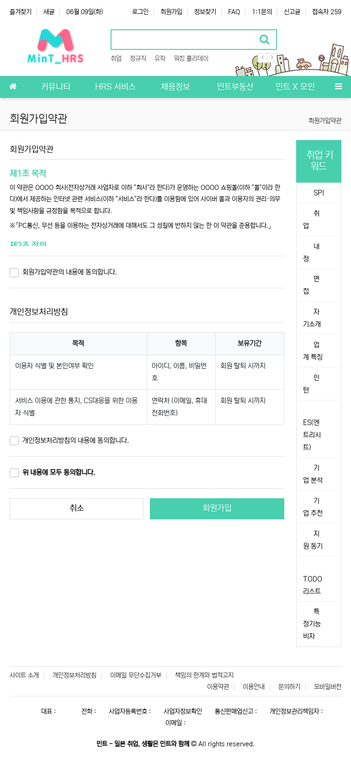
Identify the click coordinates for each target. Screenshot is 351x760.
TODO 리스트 (312, 585)
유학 (159, 58)
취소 (76, 508)
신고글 (292, 12)
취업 (116, 58)
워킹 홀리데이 (191, 58)
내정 (311, 253)
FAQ (234, 12)
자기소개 (312, 318)
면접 (311, 285)
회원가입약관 (324, 120)
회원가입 (171, 12)
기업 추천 (313, 507)
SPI (318, 193)
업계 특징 (313, 351)
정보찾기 (205, 12)
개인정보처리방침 (74, 675)
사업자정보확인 (183, 711)
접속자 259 (326, 12)
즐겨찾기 (21, 12)
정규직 (138, 58)
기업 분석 (313, 474)
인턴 (311, 384)
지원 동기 (313, 540)
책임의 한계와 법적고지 (204, 675)
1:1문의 (262, 12)
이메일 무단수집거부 (135, 675)
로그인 (140, 12)
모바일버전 (327, 686)
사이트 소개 (24, 675)
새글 (48, 12)
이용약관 (218, 686)
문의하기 (289, 686)
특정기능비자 (312, 624)
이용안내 (254, 686)
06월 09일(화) (84, 12)
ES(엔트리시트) (312, 435)
